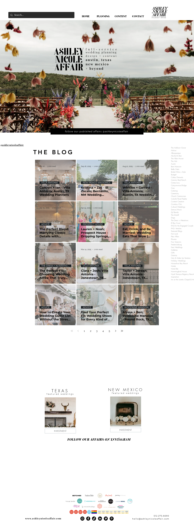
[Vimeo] (106, 519)
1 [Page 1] (84, 331)
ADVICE (45, 224)
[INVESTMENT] (60, 431)
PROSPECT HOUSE (93, 224)
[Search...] (41, 15)
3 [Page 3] (97, 331)
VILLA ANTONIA (49, 182)
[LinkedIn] (100, 519)
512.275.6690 (161, 516)
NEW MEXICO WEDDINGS (96, 182)
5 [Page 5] (109, 331)
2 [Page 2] (90, 331)
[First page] (72, 331)
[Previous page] (78, 331)
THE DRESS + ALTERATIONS (55, 266)
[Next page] (115, 331)
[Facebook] (88, 519)
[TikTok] (94, 519)
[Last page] (122, 331)
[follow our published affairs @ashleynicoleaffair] (97, 131)
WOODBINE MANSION (136, 307)
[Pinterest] (112, 519)
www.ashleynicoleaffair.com (43, 518)
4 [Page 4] (103, 331)
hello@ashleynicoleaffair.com (150, 519)
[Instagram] (82, 519)
